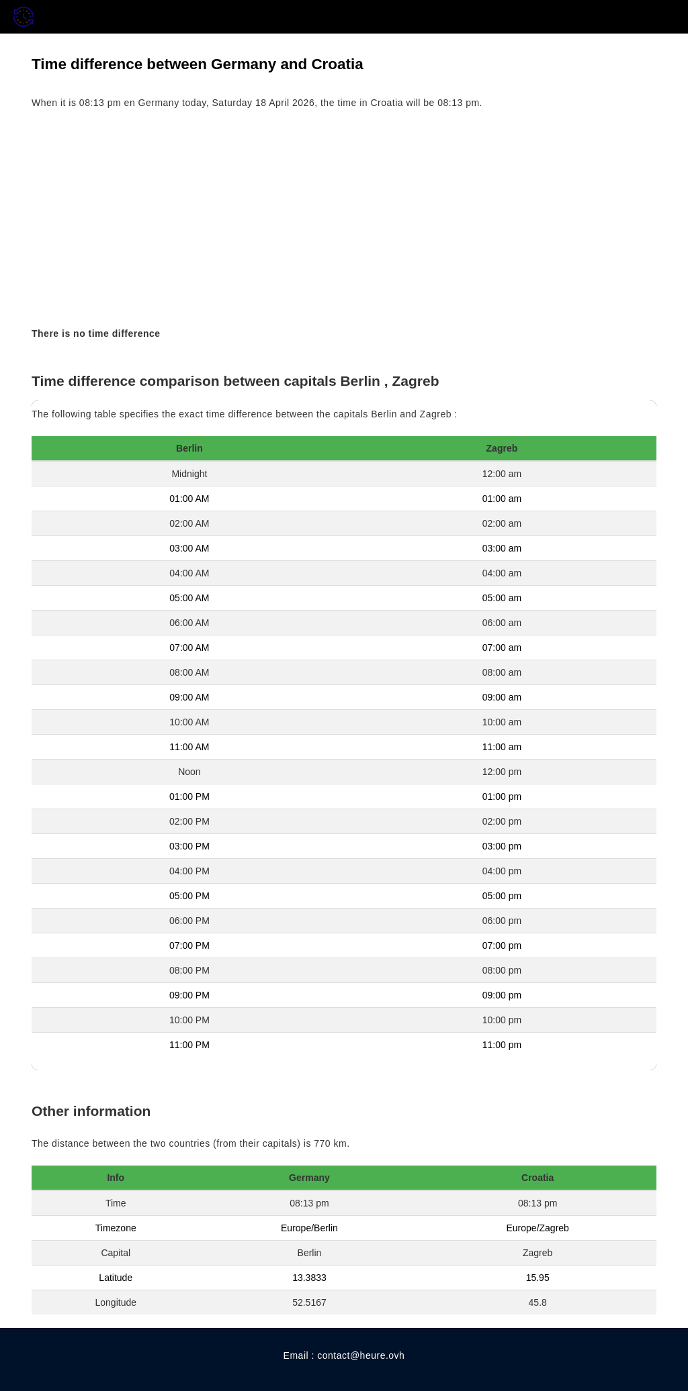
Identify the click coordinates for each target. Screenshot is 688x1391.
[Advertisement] (344, 219)
